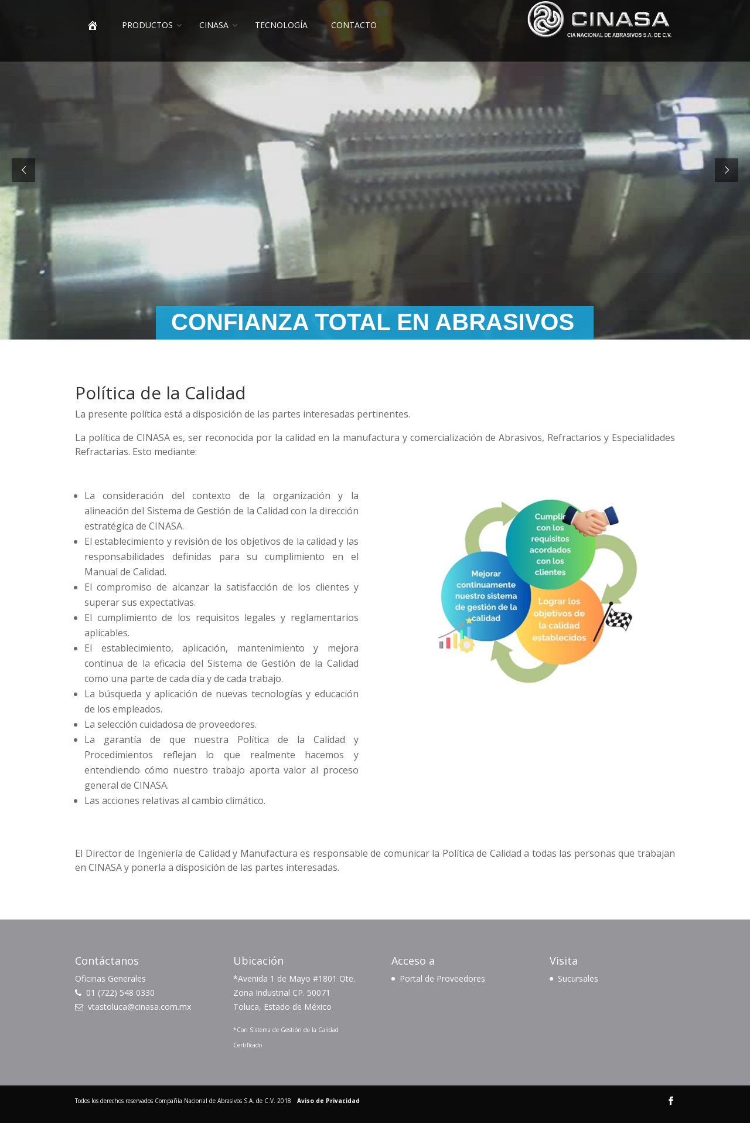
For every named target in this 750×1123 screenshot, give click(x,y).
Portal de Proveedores (442, 978)
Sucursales (578, 978)
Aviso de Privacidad (328, 1101)
